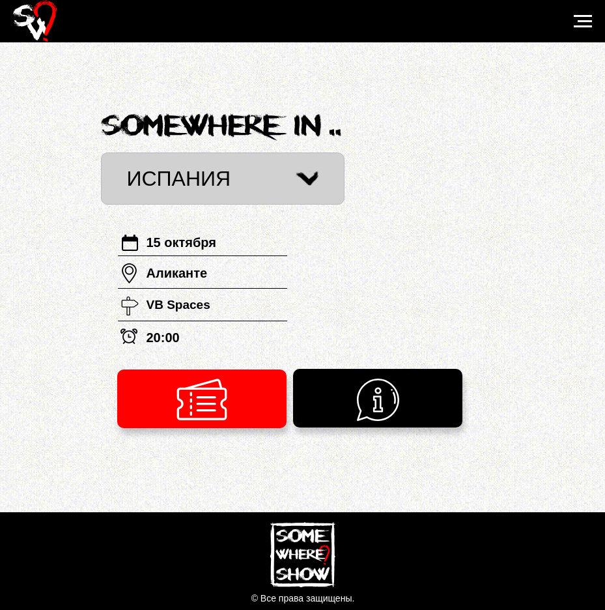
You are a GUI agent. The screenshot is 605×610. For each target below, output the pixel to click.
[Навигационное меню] (583, 21)
